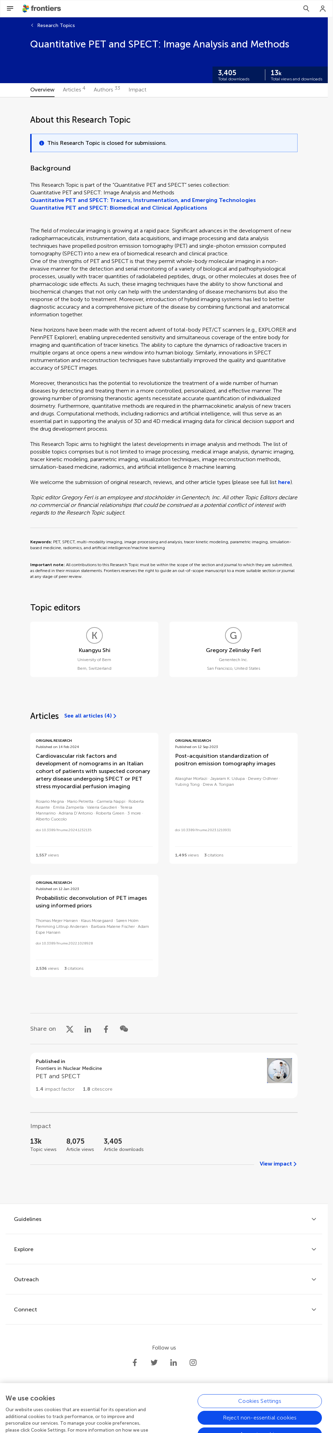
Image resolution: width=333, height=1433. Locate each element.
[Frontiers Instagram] (193, 1363)
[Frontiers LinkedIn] (173, 1363)
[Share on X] (70, 1029)
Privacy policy (108, 1420)
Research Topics (56, 25)
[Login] (323, 9)
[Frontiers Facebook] (135, 1363)
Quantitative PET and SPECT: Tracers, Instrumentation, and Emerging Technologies (143, 200)
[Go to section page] (164, 1075)
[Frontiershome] (42, 9)
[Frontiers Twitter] (154, 1363)
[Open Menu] (10, 9)
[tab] (42, 90)
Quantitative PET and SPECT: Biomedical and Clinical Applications (118, 207)
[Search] (306, 9)
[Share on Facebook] (106, 1029)
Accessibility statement (209, 1420)
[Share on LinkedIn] (88, 1029)
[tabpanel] (164, 650)
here (284, 482)
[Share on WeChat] (124, 1029)
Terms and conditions (154, 1420)
